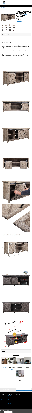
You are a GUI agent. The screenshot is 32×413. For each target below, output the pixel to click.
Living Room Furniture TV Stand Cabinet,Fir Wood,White (28, 367)
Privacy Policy (9, 410)
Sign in (1, 398)
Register (4, 398)
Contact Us (2, 396)
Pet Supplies (9, 403)
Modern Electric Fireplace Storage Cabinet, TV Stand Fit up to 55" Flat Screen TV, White (12, 367)
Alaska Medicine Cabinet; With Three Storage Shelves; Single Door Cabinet (19, 367)
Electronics (9, 396)
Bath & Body (9, 395)
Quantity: (17, 18)
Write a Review (25, 14)
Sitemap (1, 399)
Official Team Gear (10, 402)
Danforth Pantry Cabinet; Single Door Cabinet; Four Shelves (20, 380)
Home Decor (9, 399)
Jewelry (9, 400)
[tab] (16, 34)
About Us (1, 395)
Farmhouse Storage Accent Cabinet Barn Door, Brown (4, 366)
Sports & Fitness (10, 404)
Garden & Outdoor (10, 398)
